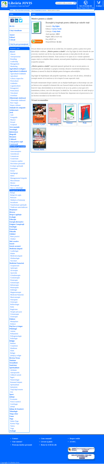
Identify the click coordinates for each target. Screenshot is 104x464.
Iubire (12, 176)
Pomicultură (14, 91)
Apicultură (14, 76)
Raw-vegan (14, 103)
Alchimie (13, 370)
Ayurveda (13, 273)
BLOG (12, 26)
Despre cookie (75, 438)
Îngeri (12, 377)
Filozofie (13, 232)
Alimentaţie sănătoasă (18, 98)
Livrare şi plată (46, 442)
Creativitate (14, 159)
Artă (11, 112)
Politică (12, 319)
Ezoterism (13, 229)
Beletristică (14, 132)
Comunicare (14, 156)
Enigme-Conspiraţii (17, 224)
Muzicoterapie (15, 297)
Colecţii (12, 40)
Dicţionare (13, 210)
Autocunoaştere (15, 151)
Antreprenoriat (15, 57)
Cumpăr (38, 41)
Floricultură (14, 81)
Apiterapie (14, 268)
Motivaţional (14, 185)
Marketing (13, 66)
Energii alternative (16, 222)
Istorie (12, 244)
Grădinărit (13, 83)
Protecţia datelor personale (22, 445)
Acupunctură (14, 266)
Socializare (14, 202)
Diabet (12, 253)
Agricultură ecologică (17, 69)
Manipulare (14, 321)
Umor (12, 416)
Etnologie (13, 227)
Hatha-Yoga (14, 421)
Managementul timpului (18, 178)
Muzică (12, 120)
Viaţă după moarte (16, 389)
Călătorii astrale (15, 375)
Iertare (12, 171)
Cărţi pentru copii (16, 142)
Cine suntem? (17, 442)
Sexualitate (14, 363)
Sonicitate (13, 365)
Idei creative (14, 241)
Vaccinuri (13, 261)
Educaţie (13, 219)
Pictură (12, 122)
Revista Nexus (15, 358)
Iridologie (13, 290)
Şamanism (13, 387)
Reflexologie (14, 304)
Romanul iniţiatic (16, 382)
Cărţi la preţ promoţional (19, 44)
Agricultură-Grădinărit (18, 71)
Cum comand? (46, 438)
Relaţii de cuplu (15, 195)
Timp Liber (14, 414)
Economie (13, 399)
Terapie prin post (16, 312)
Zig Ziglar (56, 26)
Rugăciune (14, 309)
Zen (11, 392)
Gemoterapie (14, 283)
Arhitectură (14, 110)
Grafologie (14, 404)
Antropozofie (15, 373)
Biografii (13, 134)
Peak (85, 123)
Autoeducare (14, 154)
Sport (12, 394)
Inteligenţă (14, 173)
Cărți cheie (56, 31)
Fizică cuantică (15, 402)
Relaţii (12, 193)
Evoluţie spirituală (16, 166)
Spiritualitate (14, 368)
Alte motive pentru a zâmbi (54, 125)
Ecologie (13, 217)
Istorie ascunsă (15, 246)
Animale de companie (17, 108)
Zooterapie (14, 317)
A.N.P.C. (73, 442)
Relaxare (13, 198)
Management (14, 64)
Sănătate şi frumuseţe (17, 200)
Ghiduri (13, 234)
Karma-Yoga (14, 423)
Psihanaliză (14, 334)
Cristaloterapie (15, 275)
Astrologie (13, 129)
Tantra (12, 426)
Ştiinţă (12, 397)
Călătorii (13, 139)
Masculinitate (15, 181)
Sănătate (13, 360)
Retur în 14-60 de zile (49, 445)
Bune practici (15, 236)
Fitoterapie (14, 280)
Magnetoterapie (15, 292)
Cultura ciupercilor (16, 78)
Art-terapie (14, 270)
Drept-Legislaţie (16, 215)
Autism (12, 331)
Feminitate (14, 168)
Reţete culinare (15, 105)
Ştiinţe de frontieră (17, 409)
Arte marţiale (15, 127)
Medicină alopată (16, 249)
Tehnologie (14, 411)
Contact (15, 438)
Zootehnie (13, 95)
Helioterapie (14, 285)
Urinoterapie (14, 314)
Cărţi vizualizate (16, 30)
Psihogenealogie (16, 336)
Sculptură (13, 125)
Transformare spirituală (18, 205)
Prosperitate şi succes (17, 190)
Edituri (12, 37)
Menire (12, 183)
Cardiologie (14, 251)
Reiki (12, 307)
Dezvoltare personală (17, 146)
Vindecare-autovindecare (19, 207)
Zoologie (13, 431)
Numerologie (14, 380)
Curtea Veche (57, 29)
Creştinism (14, 346)
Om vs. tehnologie (16, 188)
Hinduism (13, 348)
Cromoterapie (15, 278)
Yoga (11, 419)
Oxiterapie (14, 302)
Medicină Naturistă (17, 263)
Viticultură (14, 93)
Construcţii (14, 144)
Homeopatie (14, 287)
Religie (12, 341)
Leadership (14, 61)
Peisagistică (14, 88)
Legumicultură (15, 86)
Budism (13, 343)
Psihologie (13, 329)
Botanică (13, 137)
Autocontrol (14, 149)
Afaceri (12, 52)
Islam (12, 351)
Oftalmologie (15, 258)
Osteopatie (14, 300)
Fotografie (13, 117)
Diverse (12, 212)
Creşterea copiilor (16, 161)
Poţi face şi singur (16, 326)
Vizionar (69, 123)
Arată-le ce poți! (39, 124)
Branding (13, 59)
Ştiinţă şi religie (15, 355)
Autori (12, 35)
